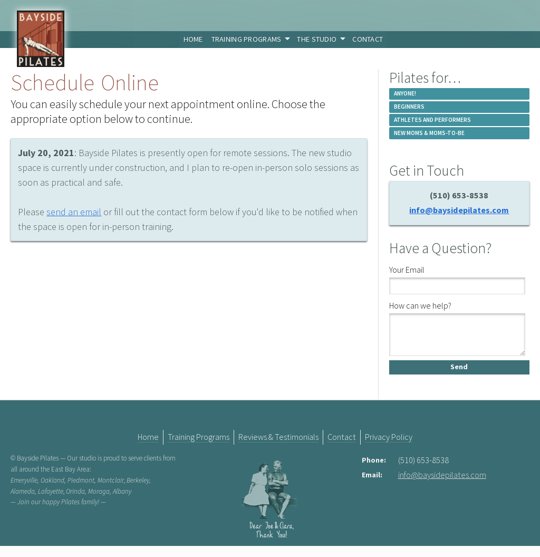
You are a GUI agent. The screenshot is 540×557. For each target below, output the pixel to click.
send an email (73, 212)
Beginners (409, 106)
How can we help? (420, 305)
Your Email (407, 269)
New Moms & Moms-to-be (429, 133)
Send (459, 376)
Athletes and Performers (432, 119)
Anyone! (405, 93)
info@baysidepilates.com (459, 210)
